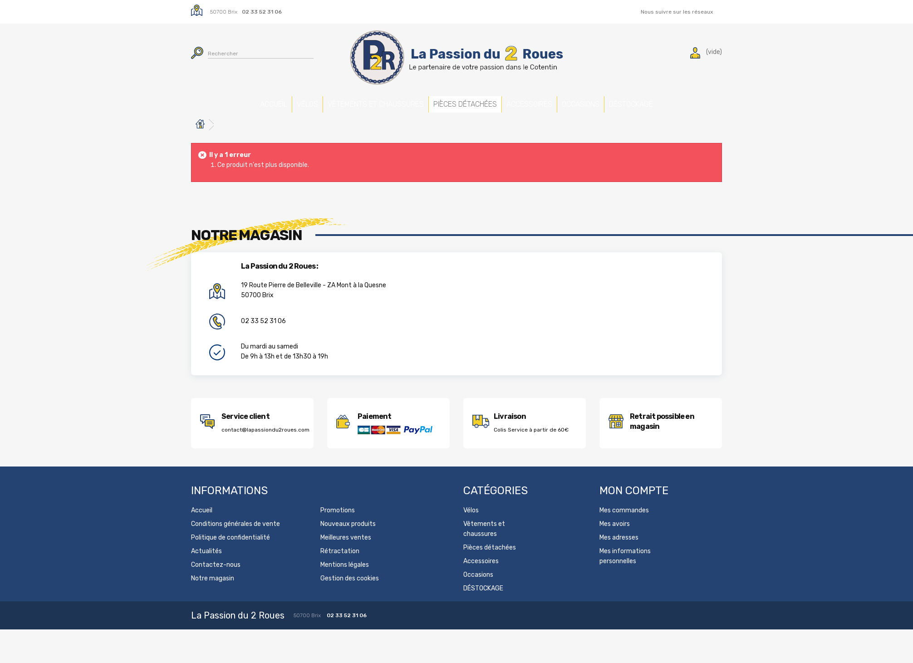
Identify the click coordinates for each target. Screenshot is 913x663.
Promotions (337, 524)
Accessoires (532, 101)
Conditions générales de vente (235, 537)
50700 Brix (223, 12)
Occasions (626, 101)
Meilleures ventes (345, 551)
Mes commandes (624, 524)
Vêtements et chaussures (343, 111)
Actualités (206, 565)
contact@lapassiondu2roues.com (265, 443)
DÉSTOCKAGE (719, 101)
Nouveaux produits (348, 537)
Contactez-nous (216, 578)
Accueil (185, 101)
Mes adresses (618, 551)
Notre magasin (212, 592)
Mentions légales (344, 578)
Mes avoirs (614, 537)
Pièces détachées (437, 106)
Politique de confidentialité (230, 551)
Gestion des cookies (349, 592)
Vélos (260, 101)
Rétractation (339, 565)
